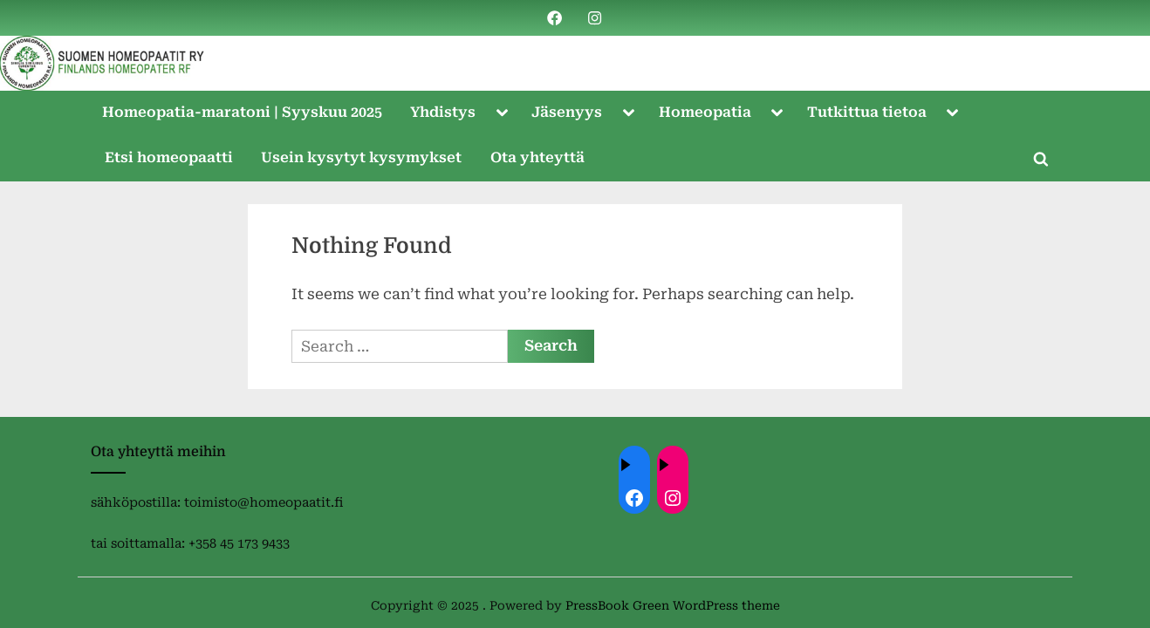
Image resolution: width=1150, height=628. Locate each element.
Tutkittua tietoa (867, 112)
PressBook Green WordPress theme (672, 605)
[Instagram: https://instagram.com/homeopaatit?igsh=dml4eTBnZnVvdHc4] (672, 498)
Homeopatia (705, 112)
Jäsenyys (566, 112)
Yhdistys (443, 112)
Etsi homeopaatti (169, 157)
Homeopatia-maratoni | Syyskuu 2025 (242, 112)
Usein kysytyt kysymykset (361, 157)
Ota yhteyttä (537, 157)
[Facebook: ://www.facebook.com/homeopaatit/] (634, 498)
